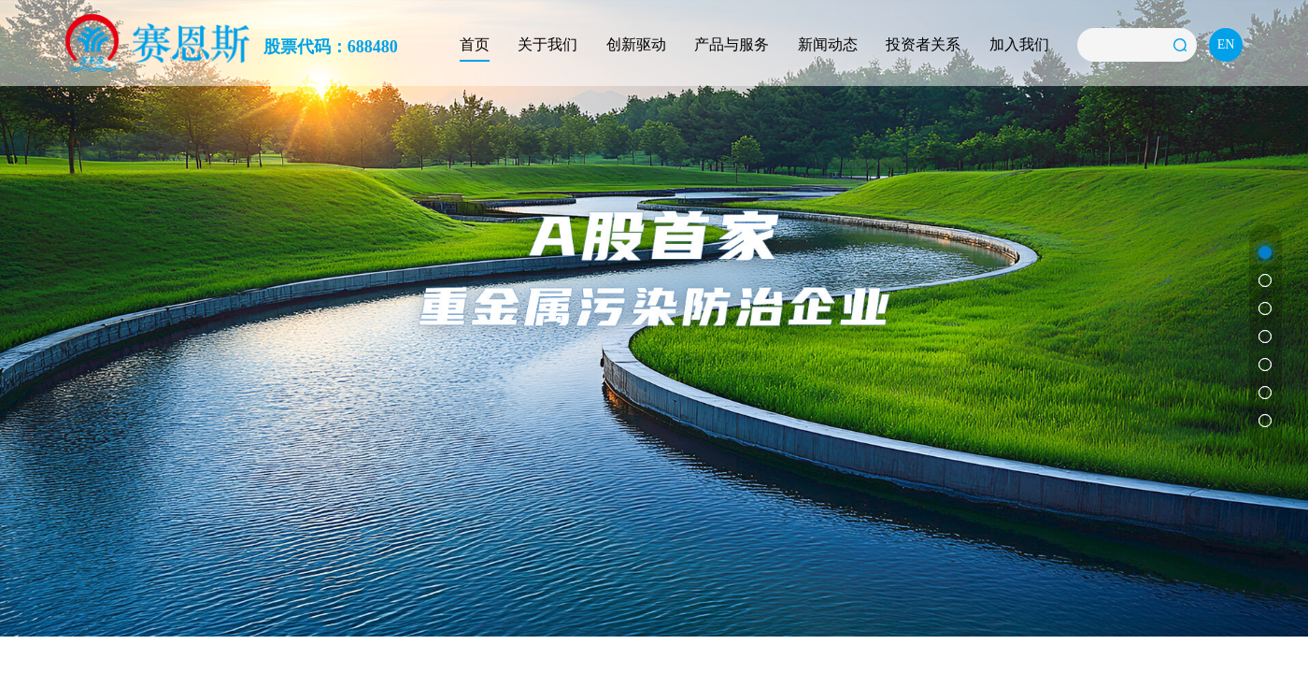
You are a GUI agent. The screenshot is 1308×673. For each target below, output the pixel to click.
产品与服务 (731, 44)
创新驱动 (636, 44)
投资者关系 (923, 44)
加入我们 (1019, 44)
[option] (654, 318)
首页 (475, 44)
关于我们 (547, 44)
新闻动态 (828, 44)
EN (1226, 44)
